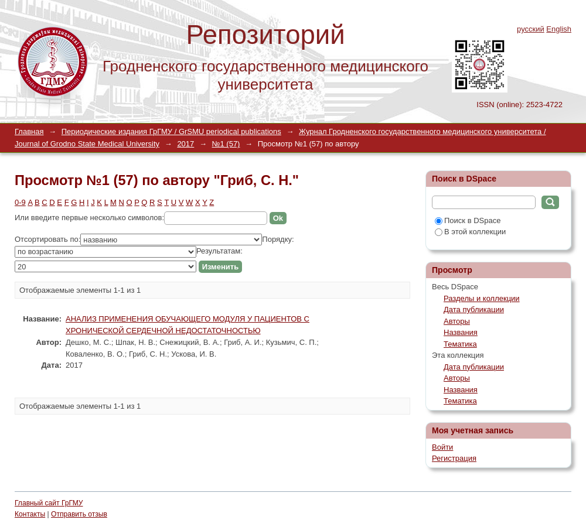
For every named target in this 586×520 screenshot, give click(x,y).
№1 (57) (226, 143)
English (558, 29)
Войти (442, 447)
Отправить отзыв (79, 514)
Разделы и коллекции (482, 298)
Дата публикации (474, 309)
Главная (29, 131)
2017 (185, 143)
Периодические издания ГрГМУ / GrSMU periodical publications (171, 131)
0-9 (20, 202)
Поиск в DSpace (467, 220)
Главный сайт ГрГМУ (49, 503)
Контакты (30, 514)
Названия (461, 332)
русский (530, 29)
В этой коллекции (470, 231)
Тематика (460, 344)
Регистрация (454, 458)
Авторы (457, 321)
